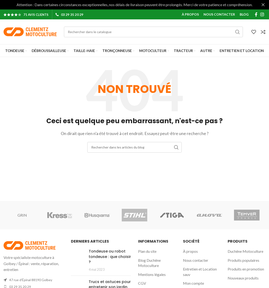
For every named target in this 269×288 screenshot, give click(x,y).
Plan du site (147, 251)
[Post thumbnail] (78, 260)
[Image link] (30, 245)
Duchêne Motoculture (245, 251)
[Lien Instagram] (262, 14)
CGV (142, 283)
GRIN (22, 215)
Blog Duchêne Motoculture (149, 263)
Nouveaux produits (243, 278)
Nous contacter (195, 260)
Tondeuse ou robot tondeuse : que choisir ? (110, 257)
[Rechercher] (153, 31)
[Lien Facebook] (256, 14)
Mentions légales (152, 274)
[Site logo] (30, 31)
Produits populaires (243, 260)
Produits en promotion (246, 269)
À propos (190, 251)
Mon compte (193, 283)
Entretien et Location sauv (200, 271)
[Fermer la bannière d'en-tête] (263, 4)
